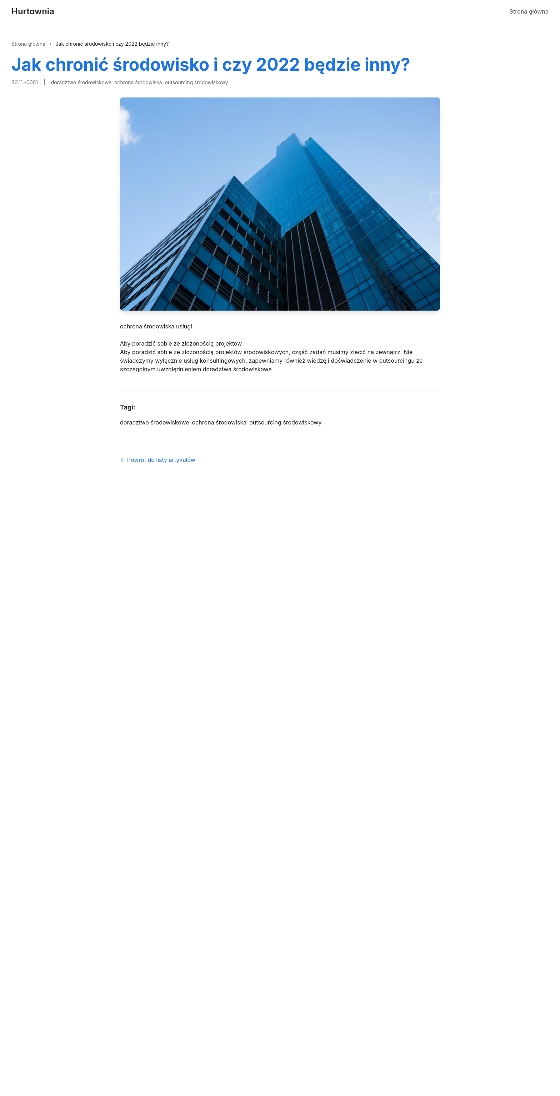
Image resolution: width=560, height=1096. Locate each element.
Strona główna (529, 11)
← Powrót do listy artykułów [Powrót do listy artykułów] (157, 459)
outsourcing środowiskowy (196, 82)
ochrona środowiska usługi (156, 326)
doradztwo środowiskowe (81, 82)
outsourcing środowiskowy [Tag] (285, 422)
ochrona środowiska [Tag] (219, 422)
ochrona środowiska (138, 82)
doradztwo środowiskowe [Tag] (154, 422)
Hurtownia (32, 11)
